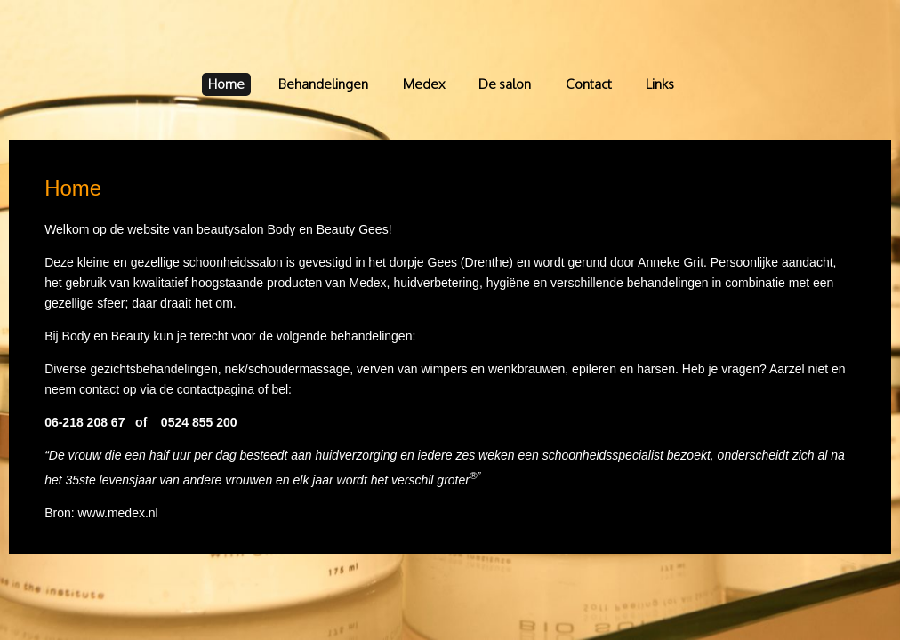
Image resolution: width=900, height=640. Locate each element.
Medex (424, 84)
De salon (504, 84)
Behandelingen (323, 84)
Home (226, 84)
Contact (589, 84)
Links (660, 84)
